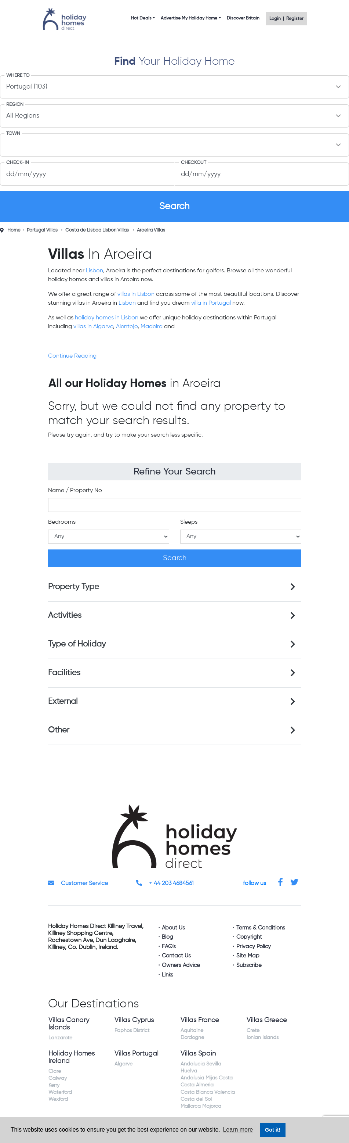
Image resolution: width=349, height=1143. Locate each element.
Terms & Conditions (260, 928)
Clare (54, 1071)
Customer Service (78, 883)
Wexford (58, 1099)
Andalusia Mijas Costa (207, 1078)
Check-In (17, 162)
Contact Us (176, 956)
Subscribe (249, 965)
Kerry (53, 1085)
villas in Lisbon (135, 294)
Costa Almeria (197, 1085)
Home (14, 230)
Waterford (60, 1092)
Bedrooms (62, 522)
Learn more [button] (238, 1129)
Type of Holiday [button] (77, 644)
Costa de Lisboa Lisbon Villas (97, 230)
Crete (253, 1030)
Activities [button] (64, 616)
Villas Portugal (136, 1053)
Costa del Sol (196, 1099)
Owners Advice (181, 965)
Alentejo (127, 327)
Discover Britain (243, 18)
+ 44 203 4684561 (164, 883)
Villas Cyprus (134, 1020)
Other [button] (58, 730)
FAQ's (169, 946)
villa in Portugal (211, 303)
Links (167, 975)
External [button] (63, 702)
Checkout (193, 162)
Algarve (123, 1064)
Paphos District (131, 1030)
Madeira (152, 327)
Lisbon (94, 271)
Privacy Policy (253, 946)
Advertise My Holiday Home (189, 18)
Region (14, 104)
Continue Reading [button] (72, 356)
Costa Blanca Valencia (208, 1092)
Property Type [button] (73, 587)
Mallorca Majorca (201, 1106)
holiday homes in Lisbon (106, 318)
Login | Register (286, 19)
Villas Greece (267, 1020)
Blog (167, 937)
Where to (17, 75)
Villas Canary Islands (68, 1024)
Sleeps (188, 522)
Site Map (247, 956)
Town (13, 133)
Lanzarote (60, 1037)
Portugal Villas (42, 230)
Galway (57, 1078)
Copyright (249, 937)
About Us (173, 928)
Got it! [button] (272, 1130)
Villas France (200, 1020)
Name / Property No (75, 491)
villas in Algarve (93, 327)
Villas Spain (198, 1053)
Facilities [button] (64, 673)
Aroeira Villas (151, 230)
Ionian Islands (263, 1037)
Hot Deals (141, 18)
